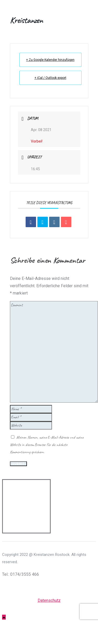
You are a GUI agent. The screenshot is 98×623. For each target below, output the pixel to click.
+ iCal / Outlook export (50, 78)
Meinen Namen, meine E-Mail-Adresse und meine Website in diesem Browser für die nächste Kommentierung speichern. (46, 445)
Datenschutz (49, 600)
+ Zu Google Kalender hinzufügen (50, 60)
